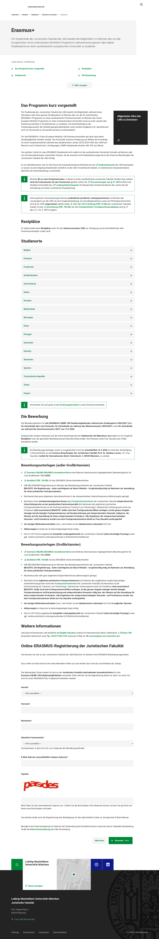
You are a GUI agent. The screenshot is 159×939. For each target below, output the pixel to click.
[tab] (78, 250)
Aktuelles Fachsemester (32, 737)
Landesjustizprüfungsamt (67, 185)
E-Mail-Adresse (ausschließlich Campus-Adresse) (44, 757)
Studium (25, 15)
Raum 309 (127, 633)
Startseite (15, 15)
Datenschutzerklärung (40, 829)
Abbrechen (99, 840)
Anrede (25, 687)
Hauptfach (35, 15)
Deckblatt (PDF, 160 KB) (38, 480)
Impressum (44, 932)
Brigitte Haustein (68, 633)
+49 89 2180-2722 (58, 636)
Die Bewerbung (89, 75)
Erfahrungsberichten (69, 405)
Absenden (122, 840)
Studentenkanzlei (107, 165)
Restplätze (87, 68)
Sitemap (15, 932)
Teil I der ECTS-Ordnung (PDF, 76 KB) (90, 204)
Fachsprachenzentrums (82, 501)
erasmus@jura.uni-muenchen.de (104, 636)
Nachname (26, 721)
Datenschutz (29, 932)
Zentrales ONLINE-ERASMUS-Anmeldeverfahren (49, 472)
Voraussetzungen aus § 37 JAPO (105, 182)
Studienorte (20, 75)
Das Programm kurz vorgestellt (29, 68)
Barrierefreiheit (60, 932)
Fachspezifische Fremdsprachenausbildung (98, 207)
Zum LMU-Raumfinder (24, 919)
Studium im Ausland (49, 15)
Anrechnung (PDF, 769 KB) (59, 207)
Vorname (25, 704)
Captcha (25, 774)
